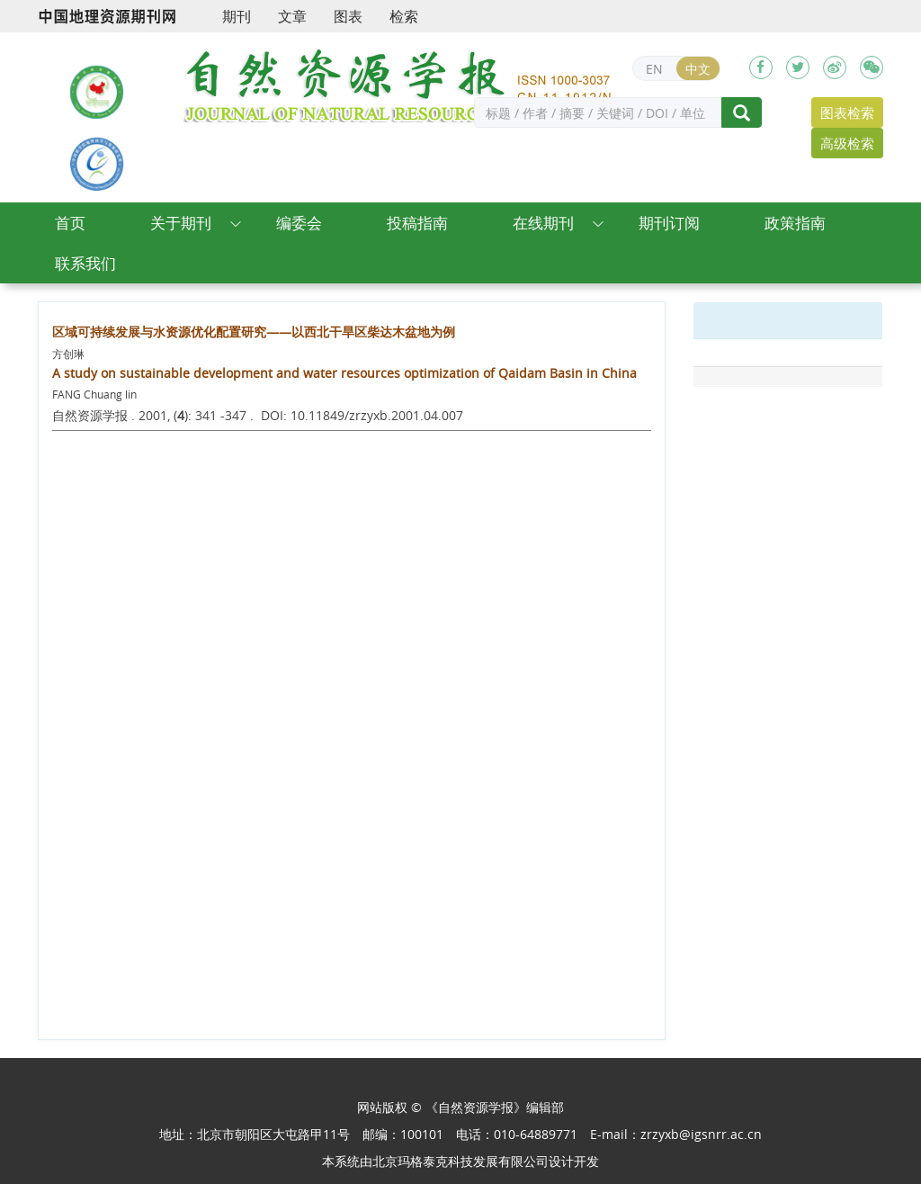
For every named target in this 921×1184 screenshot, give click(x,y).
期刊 (236, 16)
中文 (698, 68)
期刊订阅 (669, 222)
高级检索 (847, 143)
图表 (348, 16)
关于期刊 (180, 222)
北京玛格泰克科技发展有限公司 (460, 1161)
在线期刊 (543, 222)
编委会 (299, 222)
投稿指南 (417, 222)
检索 (403, 16)
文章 (292, 16)
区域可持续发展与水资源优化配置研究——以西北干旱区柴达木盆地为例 (253, 331)
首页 (70, 222)
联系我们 (85, 263)
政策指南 (795, 222)
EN (654, 68)
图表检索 (847, 112)
